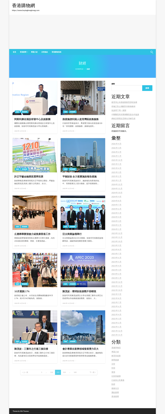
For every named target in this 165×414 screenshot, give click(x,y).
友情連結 (44, 52)
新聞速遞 (115, 360)
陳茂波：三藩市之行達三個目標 (31, 348)
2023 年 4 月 (116, 266)
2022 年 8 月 (116, 298)
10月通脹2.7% (22, 291)
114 (64, 372)
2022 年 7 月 (116, 302)
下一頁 (92, 372)
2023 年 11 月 (116, 237)
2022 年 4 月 (116, 314)
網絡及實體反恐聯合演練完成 (123, 118)
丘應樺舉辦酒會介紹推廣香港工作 (32, 233)
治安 (113, 364)
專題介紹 (34, 52)
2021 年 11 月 (116, 335)
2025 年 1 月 (116, 180)
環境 (113, 372)
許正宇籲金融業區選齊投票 (28, 176)
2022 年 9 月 (116, 294)
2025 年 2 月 (116, 176)
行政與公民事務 (117, 380)
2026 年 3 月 (116, 148)
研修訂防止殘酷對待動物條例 (123, 106)
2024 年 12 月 (116, 184)
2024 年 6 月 (116, 209)
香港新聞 (23, 52)
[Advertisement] (82, 32)
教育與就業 (116, 356)
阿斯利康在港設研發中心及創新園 (32, 119)
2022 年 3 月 (116, 318)
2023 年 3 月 (116, 270)
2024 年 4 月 (116, 217)
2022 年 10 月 (116, 290)
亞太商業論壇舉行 (72, 233)
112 (51, 372)
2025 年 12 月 (116, 160)
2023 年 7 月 (116, 253)
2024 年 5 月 (116, 213)
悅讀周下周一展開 (118, 110)
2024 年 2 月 (116, 225)
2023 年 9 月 (116, 245)
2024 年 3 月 (116, 221)
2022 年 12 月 (116, 282)
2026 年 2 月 (116, 152)
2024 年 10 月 (116, 192)
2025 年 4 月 (116, 168)
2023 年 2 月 (116, 274)
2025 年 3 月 (116, 172)
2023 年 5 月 (116, 262)
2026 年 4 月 (116, 144)
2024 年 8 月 (116, 201)
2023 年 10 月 (116, 241)
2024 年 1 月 (116, 229)
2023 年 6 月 (116, 257)
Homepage (79, 69)
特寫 (113, 368)
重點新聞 (115, 392)
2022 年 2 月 (116, 323)
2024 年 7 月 (116, 205)
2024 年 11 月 (116, 188)
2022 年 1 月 (116, 327)
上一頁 (25, 372)
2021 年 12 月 (116, 331)
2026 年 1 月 (116, 156)
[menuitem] (14, 52)
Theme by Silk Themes (21, 411)
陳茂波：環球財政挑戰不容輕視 (79, 291)
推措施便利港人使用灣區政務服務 (80, 119)
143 (75, 372)
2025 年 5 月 (116, 164)
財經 (17, 112)
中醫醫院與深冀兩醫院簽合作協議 (125, 114)
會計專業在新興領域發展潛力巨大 (80, 348)
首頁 (14, 52)
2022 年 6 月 (116, 306)
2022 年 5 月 (116, 310)
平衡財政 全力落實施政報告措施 (79, 176)
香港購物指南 (56, 52)
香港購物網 (23, 5)
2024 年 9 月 (116, 196)
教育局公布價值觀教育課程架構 (124, 102)
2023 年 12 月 (116, 233)
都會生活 (115, 388)
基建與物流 (116, 347)
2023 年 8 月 (116, 249)
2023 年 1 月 (116, 278)
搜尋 (113, 84)
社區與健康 (116, 376)
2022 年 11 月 (116, 286)
